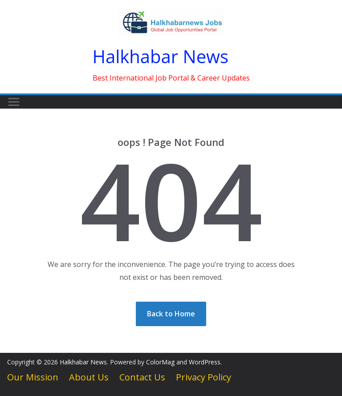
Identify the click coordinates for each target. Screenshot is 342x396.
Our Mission (32, 377)
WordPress (204, 362)
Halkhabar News (161, 56)
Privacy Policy (203, 377)
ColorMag (160, 362)
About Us (89, 377)
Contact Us (142, 377)
